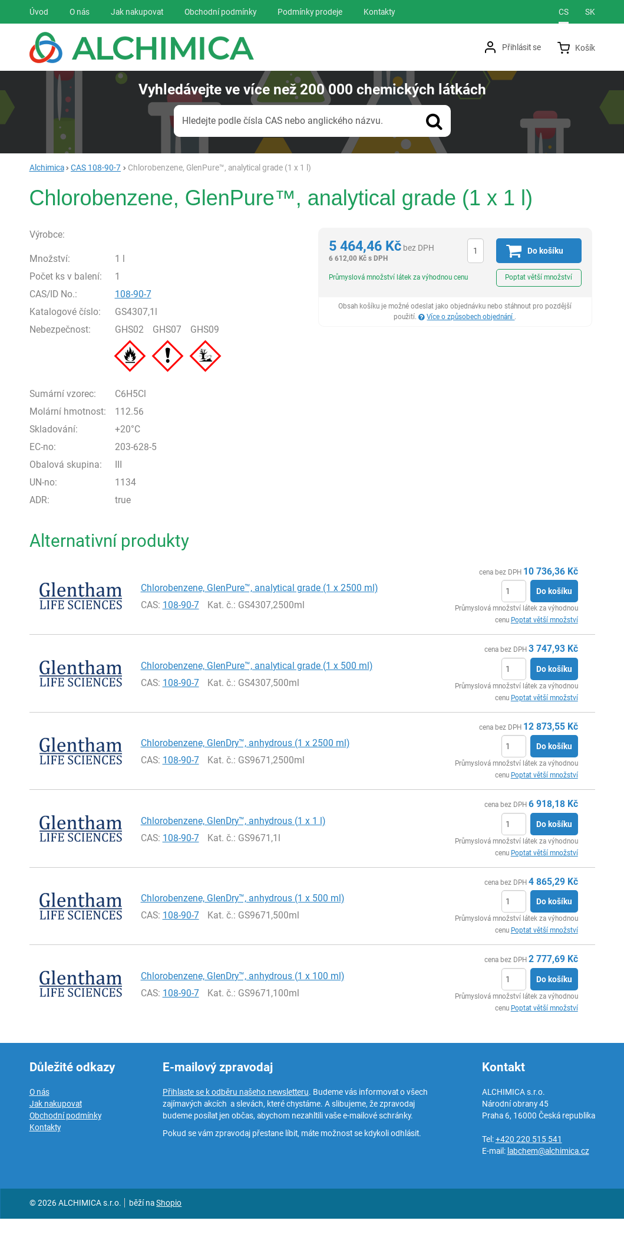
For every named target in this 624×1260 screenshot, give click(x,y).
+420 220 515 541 (529, 1180)
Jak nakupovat (55, 1145)
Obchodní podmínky (65, 1156)
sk (590, 12)
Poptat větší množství (538, 277)
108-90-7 (158, 334)
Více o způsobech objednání (470, 317)
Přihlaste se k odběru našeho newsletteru (236, 1133)
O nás (39, 1133)
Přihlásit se (521, 47)
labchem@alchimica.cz (548, 1192)
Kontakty (45, 1168)
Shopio (168, 1244)
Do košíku (554, 632)
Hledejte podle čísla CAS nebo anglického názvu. (282, 120)
